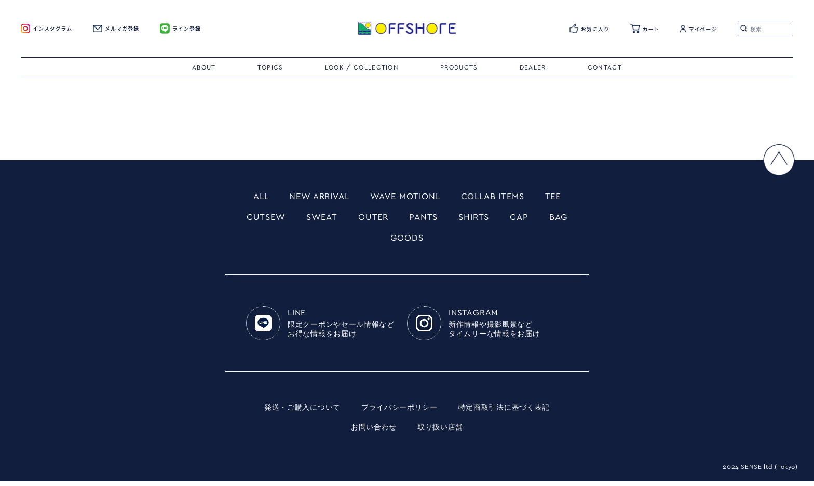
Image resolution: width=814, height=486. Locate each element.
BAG (564, 219)
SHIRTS (476, 219)
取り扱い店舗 (440, 432)
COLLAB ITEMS (498, 197)
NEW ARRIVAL (314, 197)
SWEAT (318, 219)
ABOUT (204, 67)
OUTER (372, 219)
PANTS (424, 219)
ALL (252, 197)
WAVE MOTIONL (405, 197)
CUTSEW (260, 219)
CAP (524, 219)
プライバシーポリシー (399, 412)
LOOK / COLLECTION (362, 67)
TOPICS (270, 67)
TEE (562, 197)
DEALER (533, 67)
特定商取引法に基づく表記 (504, 412)
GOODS (407, 241)
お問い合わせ (374, 432)
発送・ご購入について (302, 412)
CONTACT (605, 67)
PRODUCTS (459, 67)
